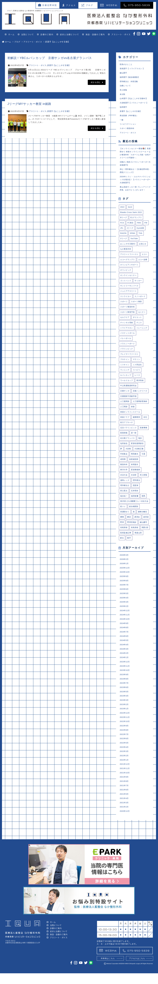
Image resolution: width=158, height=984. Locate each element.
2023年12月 (125, 715)
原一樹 (145, 469)
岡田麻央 (135, 491)
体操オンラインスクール (131, 447)
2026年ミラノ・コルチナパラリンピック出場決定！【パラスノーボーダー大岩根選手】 (135, 184)
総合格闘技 (134, 548)
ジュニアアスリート (129, 305)
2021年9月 (124, 835)
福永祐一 (124, 534)
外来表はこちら (108, 969)
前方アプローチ (127, 458)
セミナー (143, 327)
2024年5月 (124, 693)
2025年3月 (124, 653)
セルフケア (125, 333)
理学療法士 (125, 523)
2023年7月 (124, 737)
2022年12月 (125, 769)
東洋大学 (124, 507)
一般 (122, 122)
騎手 (130, 586)
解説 (130, 559)
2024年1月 (124, 711)
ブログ (87, 5)
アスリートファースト (130, 262)
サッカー (139, 295)
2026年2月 (124, 608)
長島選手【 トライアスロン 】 (133, 69)
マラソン (137, 382)
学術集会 (124, 491)
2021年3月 (124, 862)
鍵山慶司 (124, 570)
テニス (140, 338)
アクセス (69, 5)
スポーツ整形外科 (127, 131)
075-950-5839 (137, 5)
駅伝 (122, 586)
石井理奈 (135, 529)
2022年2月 (124, 813)
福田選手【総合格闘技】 (130, 78)
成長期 (123, 496)
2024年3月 (124, 702)
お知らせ (144, 251)
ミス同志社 (138, 387)
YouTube (135, 245)
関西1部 (134, 575)
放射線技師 (134, 496)
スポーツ (124, 316)
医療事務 (124, 469)
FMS (140, 229)
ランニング (125, 392)
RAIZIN (123, 240)
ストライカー (126, 311)
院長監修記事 (126, 581)
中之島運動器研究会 (129, 409)
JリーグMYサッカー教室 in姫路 (29, 103)
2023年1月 (124, 764)
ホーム (11, 34)
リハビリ (137, 392)
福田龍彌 (135, 534)
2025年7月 (124, 635)
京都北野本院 (47, 5)
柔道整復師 (136, 507)
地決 (141, 474)
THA (141, 240)
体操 (122, 441)
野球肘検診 (142, 564)
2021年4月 (124, 858)
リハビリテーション (128, 127)
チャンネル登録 (127, 338)
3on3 (130, 213)
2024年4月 (124, 697)
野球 (131, 564)
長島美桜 (124, 575)
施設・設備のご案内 (95, 34)
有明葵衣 (135, 501)
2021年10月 (125, 831)
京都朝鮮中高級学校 (129, 425)
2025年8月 (124, 630)
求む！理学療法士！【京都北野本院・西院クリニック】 (135, 175)
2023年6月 (124, 742)
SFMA (133, 240)
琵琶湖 (136, 523)
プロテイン (125, 382)
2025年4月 (124, 648)
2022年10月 (125, 778)
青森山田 (139, 581)
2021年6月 (124, 849)
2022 (122, 213)
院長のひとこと (126, 64)
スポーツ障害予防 (128, 327)
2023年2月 (124, 760)
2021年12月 (125, 822)
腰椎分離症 (144, 554)
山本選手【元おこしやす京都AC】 (135, 100)
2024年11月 (125, 666)
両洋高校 (141, 403)
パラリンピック (127, 371)
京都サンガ (125, 414)
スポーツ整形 (137, 316)
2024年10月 (125, 670)
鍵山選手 (124, 73)
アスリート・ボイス (121, 34)
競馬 (145, 534)
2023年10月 (125, 724)
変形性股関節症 (138, 480)
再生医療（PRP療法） (129, 118)
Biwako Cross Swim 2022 (131, 218)
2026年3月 (124, 604)
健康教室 (137, 452)
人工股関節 (125, 431)
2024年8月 (124, 679)
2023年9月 (124, 728)
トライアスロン (127, 343)
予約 (109, 5)
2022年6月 (124, 795)
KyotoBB (141, 235)
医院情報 (135, 469)
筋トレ (123, 548)
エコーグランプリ (137, 267)
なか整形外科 (126, 256)
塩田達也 (124, 480)
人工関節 (143, 436)
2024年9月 (124, 675)
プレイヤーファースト (130, 376)
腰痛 (122, 559)
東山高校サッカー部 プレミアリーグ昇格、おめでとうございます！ (135, 194)
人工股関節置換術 (128, 436)
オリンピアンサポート (130, 278)
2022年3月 (124, 809)
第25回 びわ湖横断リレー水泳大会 (134, 541)
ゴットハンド (126, 295)
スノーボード (141, 311)
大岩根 (128, 485)
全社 (147, 452)
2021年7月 (124, 844)
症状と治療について (69, 34)
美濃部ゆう (125, 554)
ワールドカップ (127, 403)
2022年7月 (124, 791)
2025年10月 (125, 621)
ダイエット (138, 333)
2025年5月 (124, 644)
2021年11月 (125, 827)
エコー (123, 267)
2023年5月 (124, 746)
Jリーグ (130, 235)
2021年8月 (124, 840)
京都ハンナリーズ (128, 420)
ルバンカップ (126, 398)
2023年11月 (125, 720)
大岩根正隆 (140, 485)
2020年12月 (125, 871)
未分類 (123, 96)
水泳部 (134, 512)
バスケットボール (128, 354)
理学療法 (137, 518)
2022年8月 (124, 786)
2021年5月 (124, 853)
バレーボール (126, 360)
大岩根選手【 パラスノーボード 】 (135, 104)
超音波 (123, 564)
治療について (125, 87)
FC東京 (131, 229)
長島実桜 (135, 570)
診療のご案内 (46, 34)
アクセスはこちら (137, 969)
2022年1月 (124, 818)
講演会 (138, 559)
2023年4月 (124, 751)
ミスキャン (125, 387)
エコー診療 (125, 273)
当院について (27, 34)
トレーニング (126, 349)
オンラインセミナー (129, 289)
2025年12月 (125, 617)
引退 (145, 491)
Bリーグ (123, 224)
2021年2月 (124, 867)
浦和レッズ (125, 518)
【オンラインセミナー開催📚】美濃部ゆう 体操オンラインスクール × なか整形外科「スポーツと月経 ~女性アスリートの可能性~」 (135, 157)
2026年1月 (124, 612)
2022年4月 (124, 804)
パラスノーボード (128, 365)
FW (146, 229)
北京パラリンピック (129, 463)
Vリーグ (123, 245)
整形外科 (124, 501)
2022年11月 (125, 773)
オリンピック (126, 284)
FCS (122, 229)
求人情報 (124, 91)
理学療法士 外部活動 (129, 82)
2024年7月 (124, 684)
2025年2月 (124, 657)
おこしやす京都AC (128, 251)
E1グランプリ (137, 224)
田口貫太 (124, 529)
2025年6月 (124, 639)
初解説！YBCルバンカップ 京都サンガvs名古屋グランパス (49, 58)
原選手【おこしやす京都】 (58, 65)
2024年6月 (124, 688)
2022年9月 (124, 782)
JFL (122, 235)
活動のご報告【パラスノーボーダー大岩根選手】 (135, 167)
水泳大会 (124, 512)
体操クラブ (125, 452)
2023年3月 (124, 755)
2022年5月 (124, 800)
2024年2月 (124, 706)
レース (138, 398)
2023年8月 (124, 733)
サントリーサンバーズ (130, 300)
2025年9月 (124, 626)
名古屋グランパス (128, 474)
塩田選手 (124, 109)
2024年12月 (125, 661)
